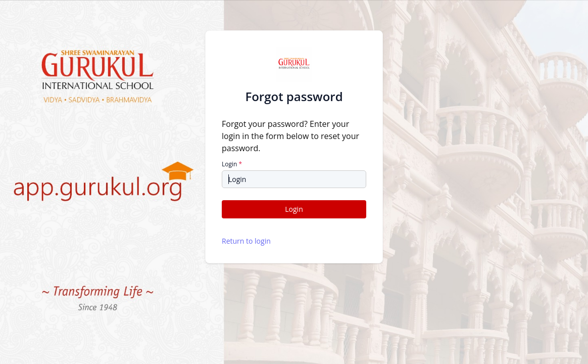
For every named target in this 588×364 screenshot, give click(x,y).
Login (232, 164)
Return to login (246, 241)
